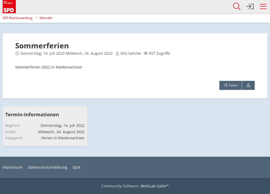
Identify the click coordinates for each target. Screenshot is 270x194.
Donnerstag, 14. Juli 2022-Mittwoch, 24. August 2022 (67, 53)
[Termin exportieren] (248, 85)
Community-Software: (135, 185)
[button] (263, 6)
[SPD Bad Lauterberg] (9, 5)
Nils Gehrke (130, 53)
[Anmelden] (250, 6)
